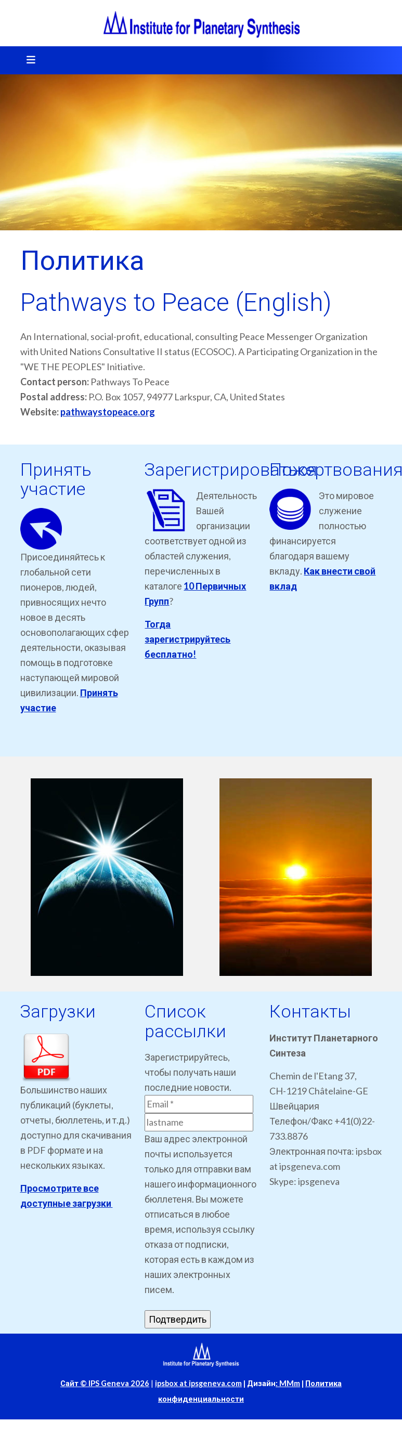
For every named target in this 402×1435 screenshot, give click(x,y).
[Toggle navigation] (27, 60)
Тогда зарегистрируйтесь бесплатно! (187, 639)
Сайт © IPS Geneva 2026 (104, 1383)
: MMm (288, 1383)
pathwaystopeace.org (107, 412)
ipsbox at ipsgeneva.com (198, 1383)
